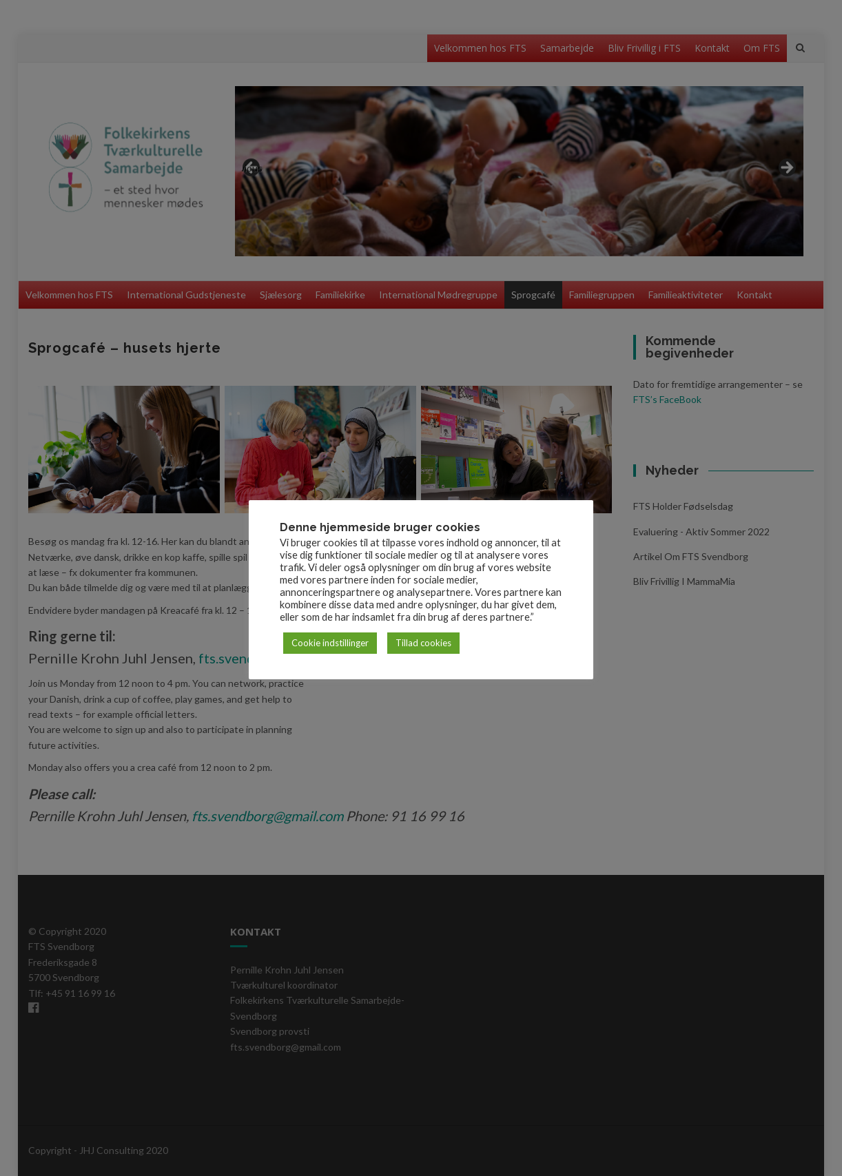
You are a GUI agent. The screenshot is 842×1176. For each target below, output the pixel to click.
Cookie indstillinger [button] (330, 642)
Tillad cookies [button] (423, 642)
